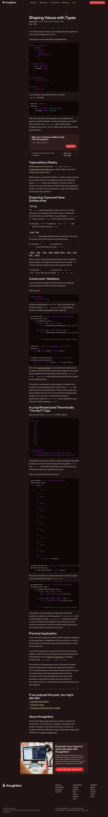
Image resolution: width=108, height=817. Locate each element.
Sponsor (75, 796)
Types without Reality (43, 162)
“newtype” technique (54, 657)
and (53, 254)
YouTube (93, 791)
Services (34, 2)
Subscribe (70, 146)
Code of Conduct (60, 810)
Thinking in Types (37, 705)
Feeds (92, 796)
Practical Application (43, 633)
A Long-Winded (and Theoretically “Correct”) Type (51, 409)
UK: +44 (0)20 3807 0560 (77, 808)
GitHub (92, 789)
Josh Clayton (33, 21)
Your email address (40, 143)
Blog (74, 2)
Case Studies (55, 2)
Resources (66, 2)
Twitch (92, 794)
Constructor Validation (44, 278)
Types (35, 24)
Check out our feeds (66, 154)
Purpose (75, 789)
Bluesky (92, 787)
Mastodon (93, 785)
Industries (44, 2)
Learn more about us (48, 733)
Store (74, 798)
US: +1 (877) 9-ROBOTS (61, 808)
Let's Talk (58, 791)
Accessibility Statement (73, 810)
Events (75, 794)
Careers (75, 787)
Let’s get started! (97, 2)
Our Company (77, 785)
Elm (30, 24)
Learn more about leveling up (69, 769)
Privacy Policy (85, 810)
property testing (44, 368)
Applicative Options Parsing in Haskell (45, 708)
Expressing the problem (39, 701)
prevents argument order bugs (41, 169)
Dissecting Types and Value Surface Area (47, 199)
